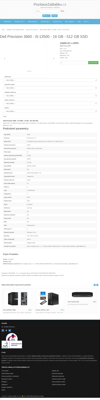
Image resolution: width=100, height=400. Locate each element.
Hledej (62, 11)
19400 (63, 43)
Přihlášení (4, 382)
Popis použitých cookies (58, 382)
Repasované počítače (32, 29)
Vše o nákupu (70, 21)
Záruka (7, 108)
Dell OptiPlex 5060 (38, 310)
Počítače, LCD (20, 21)
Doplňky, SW (57, 21)
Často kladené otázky (7, 373)
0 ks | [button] (46, 15)
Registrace (4, 384)
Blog (79, 21)
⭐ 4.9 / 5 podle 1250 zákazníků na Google (33, 396)
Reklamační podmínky (58, 376)
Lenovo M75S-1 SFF (71, 310)
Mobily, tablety (33, 21)
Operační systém (10, 84)
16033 (61, 46)
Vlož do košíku (93, 62)
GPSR (3, 390)
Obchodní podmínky (57, 373)
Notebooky (7, 21)
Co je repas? (5, 370)
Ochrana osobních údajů (58, 379)
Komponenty (45, 21)
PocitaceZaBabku (50, 4)
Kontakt (14, 396)
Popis (4, 116)
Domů (3, 29)
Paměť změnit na (9, 100)
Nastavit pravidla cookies (59, 384)
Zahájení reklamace (7, 387)
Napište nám (55, 370)
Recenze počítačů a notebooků (10, 376)
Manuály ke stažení (7, 379)
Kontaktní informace (9, 327)
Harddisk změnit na (10, 92)
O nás (86, 21)
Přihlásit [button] (54, 15)
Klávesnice (8, 76)
